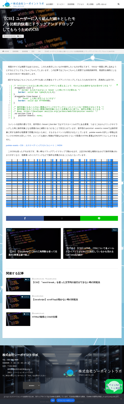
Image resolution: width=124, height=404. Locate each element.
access (31, 385)
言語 (32, 51)
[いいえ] (121, 399)
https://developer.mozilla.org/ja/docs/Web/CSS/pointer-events (58, 111)
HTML (27, 313)
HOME (6, 51)
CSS (20, 36)
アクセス (80, 4)
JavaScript (26, 296)
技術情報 (71, 4)
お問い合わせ (101, 4)
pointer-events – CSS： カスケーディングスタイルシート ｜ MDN (34, 145)
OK (53, 400)
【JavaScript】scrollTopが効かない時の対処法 (55, 299)
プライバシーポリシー (66, 400)
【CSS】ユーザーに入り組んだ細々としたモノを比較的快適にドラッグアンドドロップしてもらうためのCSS (79, 51)
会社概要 (49, 4)
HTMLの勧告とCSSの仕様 (44, 316)
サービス (60, 4)
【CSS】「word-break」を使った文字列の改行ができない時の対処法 (66, 281)
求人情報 (90, 4)
